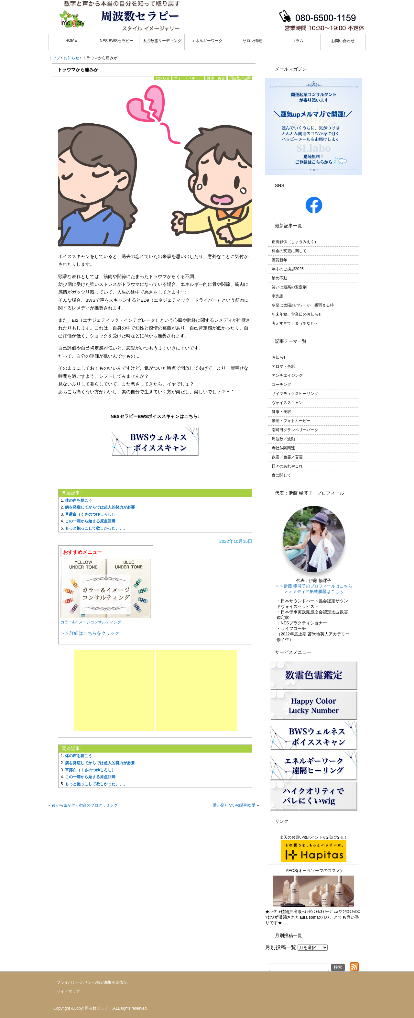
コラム (297, 41)
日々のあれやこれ (287, 466)
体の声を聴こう (78, 500)
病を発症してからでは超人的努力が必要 (100, 507)
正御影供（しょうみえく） (295, 242)
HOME (71, 40)
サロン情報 (252, 41)
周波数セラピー (98, 1008)
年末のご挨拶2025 (288, 269)
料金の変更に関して (289, 251)
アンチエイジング (287, 375)
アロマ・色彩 (283, 366)
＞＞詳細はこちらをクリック (89, 633)
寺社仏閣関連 (283, 448)
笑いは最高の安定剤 (289, 287)
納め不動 (279, 278)
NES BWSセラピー (116, 41)
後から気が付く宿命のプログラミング (85, 805)
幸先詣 (277, 296)
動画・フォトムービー (291, 421)
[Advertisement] (114, 690)
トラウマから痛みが (78, 69)
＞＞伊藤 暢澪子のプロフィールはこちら (313, 586)
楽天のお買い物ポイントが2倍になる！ (314, 848)
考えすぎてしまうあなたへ (295, 323)
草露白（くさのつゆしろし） (90, 514)
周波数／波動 (240, 78)
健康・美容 (216, 78)
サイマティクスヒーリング (295, 393)
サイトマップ (68, 991)
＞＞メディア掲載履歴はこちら (313, 591)
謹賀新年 (279, 260)
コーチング (281, 384)
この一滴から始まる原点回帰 (90, 521)
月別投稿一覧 (280, 947)
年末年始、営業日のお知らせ (297, 314)
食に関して (281, 475)
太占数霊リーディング (162, 41)
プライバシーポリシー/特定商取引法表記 (92, 982)
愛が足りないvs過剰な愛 (234, 805)
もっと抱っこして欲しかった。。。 (96, 528)
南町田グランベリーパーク (295, 430)
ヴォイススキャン (188, 78)
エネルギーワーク (207, 41)
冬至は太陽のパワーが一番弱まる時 (303, 305)
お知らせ (163, 78)
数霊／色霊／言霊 (287, 457)
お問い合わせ (342, 41)
